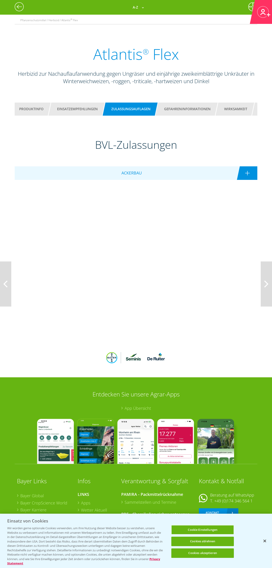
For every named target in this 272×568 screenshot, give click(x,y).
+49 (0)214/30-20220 (233, 503)
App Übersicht (138, 378)
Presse (26, 501)
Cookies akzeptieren (202, 553)
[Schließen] (265, 541)
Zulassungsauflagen (131, 109)
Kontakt (212, 483)
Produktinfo (31, 109)
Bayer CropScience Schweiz (45, 494)
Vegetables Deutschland (42, 509)
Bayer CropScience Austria (44, 487)
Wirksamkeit (235, 109)
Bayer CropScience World (43, 473)
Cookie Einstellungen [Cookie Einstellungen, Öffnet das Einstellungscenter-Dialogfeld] (202, 530)
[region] (136, 541)
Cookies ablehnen (202, 541)
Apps (85, 473)
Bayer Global (32, 466)
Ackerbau (90, 501)
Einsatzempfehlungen (77, 109)
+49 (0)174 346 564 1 (233, 471)
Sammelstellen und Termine (150, 472)
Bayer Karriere (33, 480)
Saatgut (88, 508)
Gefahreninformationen (187, 109)
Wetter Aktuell (94, 480)
